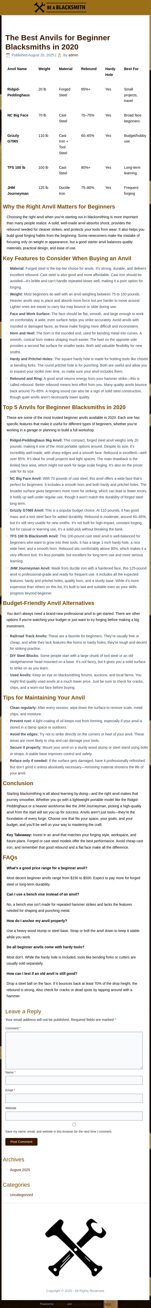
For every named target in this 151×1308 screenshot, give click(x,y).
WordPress (60, 1304)
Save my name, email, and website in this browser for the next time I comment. (58, 1131)
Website (10, 1108)
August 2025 (20, 1170)
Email (10, 1090)
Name (10, 1072)
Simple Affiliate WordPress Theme (91, 1304)
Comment (13, 1028)
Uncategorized (21, 1195)
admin (73, 55)
